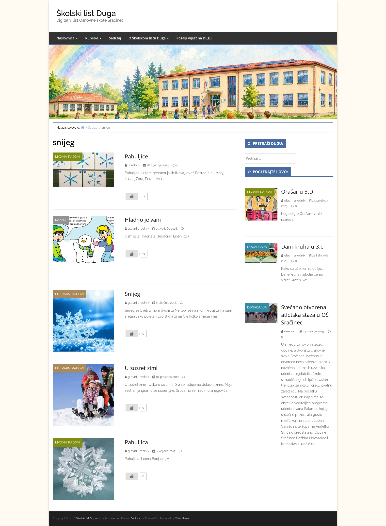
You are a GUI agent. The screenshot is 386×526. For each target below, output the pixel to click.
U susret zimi (141, 368)
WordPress (182, 518)
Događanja (257, 247)
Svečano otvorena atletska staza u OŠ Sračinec (305, 314)
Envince (135, 518)
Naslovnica (67, 38)
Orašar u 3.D (297, 191)
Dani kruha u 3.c (302, 246)
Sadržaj (115, 38)
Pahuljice (136, 156)
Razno (60, 220)
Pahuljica (136, 442)
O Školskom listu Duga (149, 38)
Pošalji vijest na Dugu (193, 38)
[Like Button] (132, 196)
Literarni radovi (69, 294)
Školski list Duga (86, 13)
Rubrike (93, 38)
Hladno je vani (143, 219)
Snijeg (132, 293)
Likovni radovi (67, 156)
